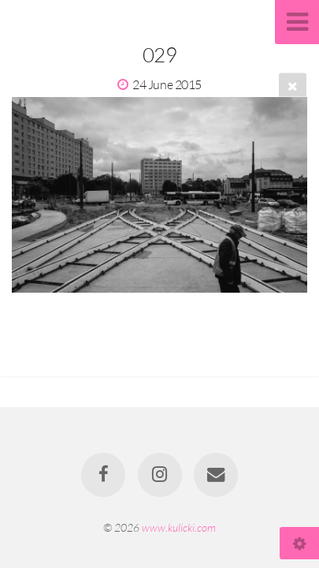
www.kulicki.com (179, 527)
